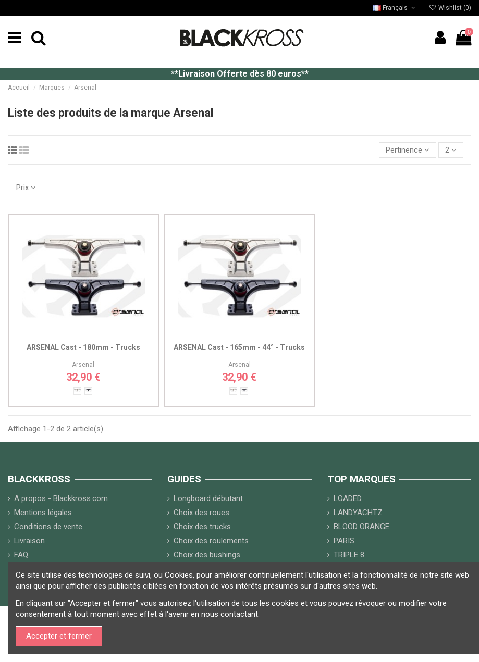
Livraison (29, 540)
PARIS (344, 540)
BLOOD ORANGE (361, 526)
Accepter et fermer (59, 636)
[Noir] (88, 391)
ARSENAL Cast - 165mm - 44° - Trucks (239, 347)
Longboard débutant (208, 498)
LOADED (348, 498)
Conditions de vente (48, 526)
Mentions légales (43, 512)
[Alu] (77, 391)
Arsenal (83, 364)
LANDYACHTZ (358, 512)
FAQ (21, 554)
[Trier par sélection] (407, 150)
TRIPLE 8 (349, 554)
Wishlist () (450, 7)
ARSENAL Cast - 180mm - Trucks (83, 347)
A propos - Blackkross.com (61, 498)
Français (395, 7)
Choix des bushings (207, 554)
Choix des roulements (211, 540)
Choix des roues (201, 512)
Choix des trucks (202, 526)
